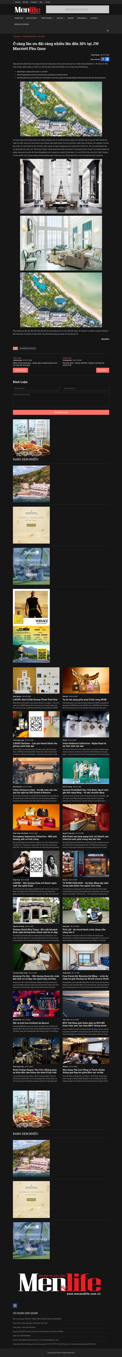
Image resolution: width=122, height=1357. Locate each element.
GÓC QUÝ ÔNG (31, 18)
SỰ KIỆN (93, 18)
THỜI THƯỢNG (46, 18)
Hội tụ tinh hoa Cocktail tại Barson (31, 1023)
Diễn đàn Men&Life (29, 36)
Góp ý (41, 2)
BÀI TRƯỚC (20, 370)
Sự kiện (47, 2)
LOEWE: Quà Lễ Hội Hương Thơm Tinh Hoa (35, 699)
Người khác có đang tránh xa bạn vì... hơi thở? (32, 72)
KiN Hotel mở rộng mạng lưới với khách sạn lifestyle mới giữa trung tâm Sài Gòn (86, 837)
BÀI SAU (102, 370)
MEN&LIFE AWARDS (21, 24)
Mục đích (25, 2)
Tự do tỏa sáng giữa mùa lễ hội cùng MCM (84, 699)
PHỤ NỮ (71, 18)
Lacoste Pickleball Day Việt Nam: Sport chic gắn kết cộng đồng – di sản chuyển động (85, 791)
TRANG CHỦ (18, 18)
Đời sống (42, 36)
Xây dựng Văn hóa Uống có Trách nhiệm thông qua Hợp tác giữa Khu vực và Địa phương (84, 1072)
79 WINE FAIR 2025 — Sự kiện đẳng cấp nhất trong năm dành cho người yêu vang (85, 884)
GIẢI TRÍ (60, 18)
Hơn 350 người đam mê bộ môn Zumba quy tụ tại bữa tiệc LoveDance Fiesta (42, 75)
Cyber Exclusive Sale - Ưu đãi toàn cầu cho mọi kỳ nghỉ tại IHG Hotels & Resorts (35, 791)
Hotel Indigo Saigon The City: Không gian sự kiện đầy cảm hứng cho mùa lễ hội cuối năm (35, 1072)
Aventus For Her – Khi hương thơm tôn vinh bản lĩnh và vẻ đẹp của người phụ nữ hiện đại (36, 979)
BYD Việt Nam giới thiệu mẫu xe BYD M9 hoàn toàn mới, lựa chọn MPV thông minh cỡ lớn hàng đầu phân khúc (84, 1026)
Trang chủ (16, 36)
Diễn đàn (17, 2)
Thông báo (34, 2)
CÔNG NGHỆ (81, 18)
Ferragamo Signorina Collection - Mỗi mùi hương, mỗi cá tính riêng (35, 837)
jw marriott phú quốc (27, 348)
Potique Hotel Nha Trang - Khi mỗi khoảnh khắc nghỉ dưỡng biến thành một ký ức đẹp (35, 930)
